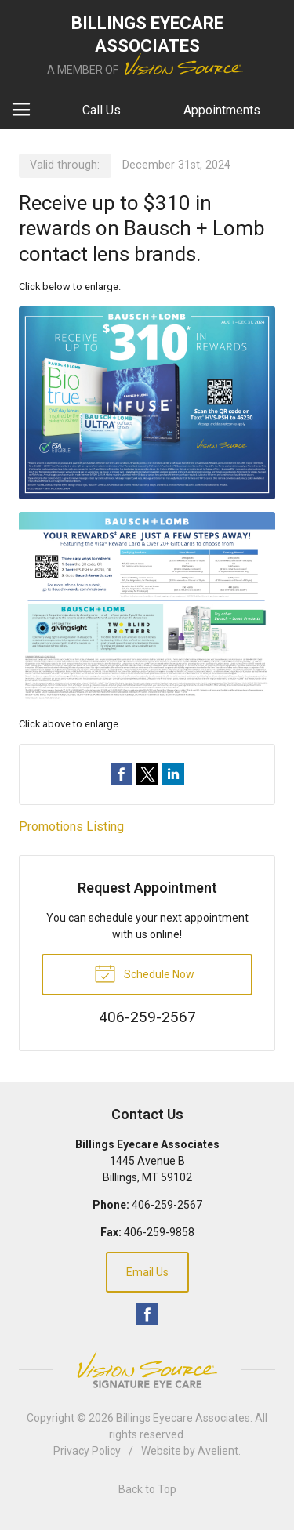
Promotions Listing (71, 826)
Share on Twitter (147, 774)
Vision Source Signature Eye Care (147, 1369)
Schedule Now (144, 973)
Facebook (147, 1314)
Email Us (147, 1272)
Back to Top (147, 1489)
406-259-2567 (167, 1204)
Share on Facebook (121, 774)
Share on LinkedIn (173, 774)
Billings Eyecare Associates (183, 1418)
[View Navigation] (26, 110)
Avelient (218, 1451)
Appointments (221, 110)
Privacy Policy (87, 1451)
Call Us (101, 110)
